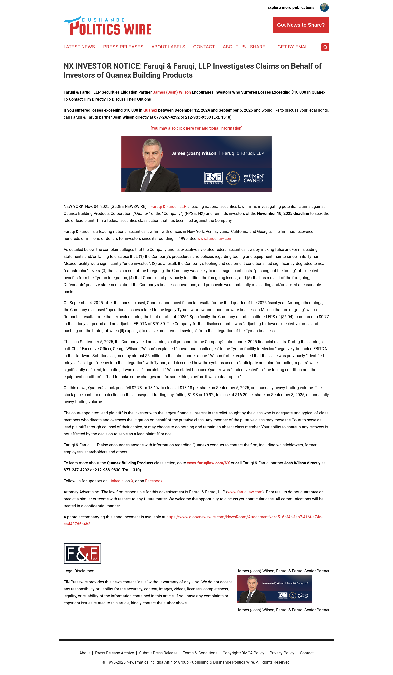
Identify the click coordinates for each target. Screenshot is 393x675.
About (84, 653)
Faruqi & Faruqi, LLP (168, 206)
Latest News (79, 46)
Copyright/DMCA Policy (243, 653)
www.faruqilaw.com (214, 238)
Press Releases (123, 46)
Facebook (153, 481)
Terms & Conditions (200, 653)
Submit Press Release (158, 653)
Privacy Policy (282, 653)
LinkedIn (116, 481)
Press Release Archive (114, 653)
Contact (204, 46)
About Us (234, 46)
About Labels (168, 46)
